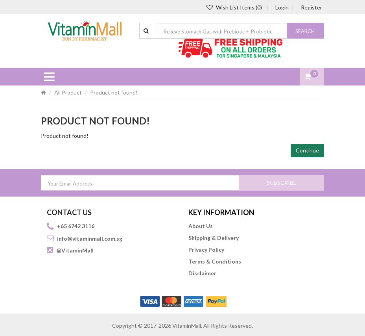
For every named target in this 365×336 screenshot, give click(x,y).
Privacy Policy (206, 249)
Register (311, 7)
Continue (307, 150)
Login (282, 7)
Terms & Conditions (214, 261)
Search (305, 31)
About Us (200, 226)
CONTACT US (69, 212)
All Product (68, 92)
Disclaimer (202, 273)
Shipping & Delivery (213, 237)
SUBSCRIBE (282, 182)
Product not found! (114, 92)
